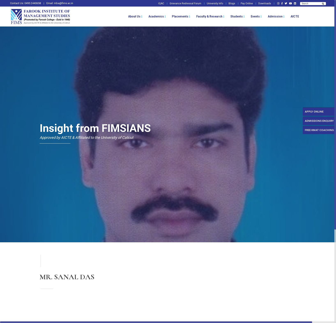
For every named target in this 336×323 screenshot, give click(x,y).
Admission (276, 16)
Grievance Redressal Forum (182, 3)
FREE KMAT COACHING (316, 134)
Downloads (263, 3)
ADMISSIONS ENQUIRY (316, 123)
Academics (157, 16)
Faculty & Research (210, 16)
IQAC (157, 3)
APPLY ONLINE (310, 112)
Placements (181, 16)
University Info (212, 3)
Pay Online (244, 3)
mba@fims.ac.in (63, 3)
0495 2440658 (32, 3)
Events (256, 16)
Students (237, 16)
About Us (135, 16)
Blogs (229, 3)
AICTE (295, 16)
